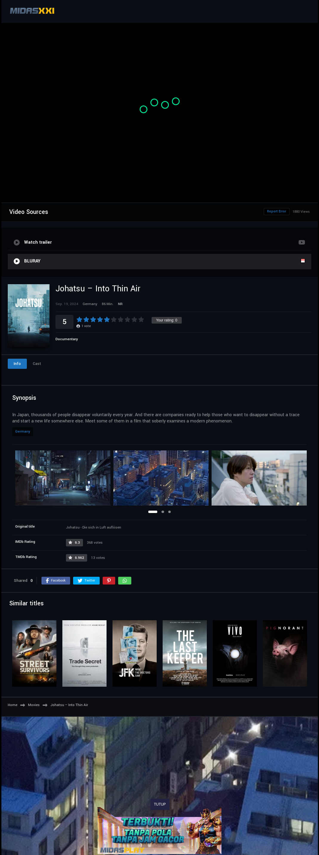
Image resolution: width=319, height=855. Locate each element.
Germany (22, 431)
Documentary (67, 339)
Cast (37, 363)
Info (17, 363)
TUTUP (160, 804)
